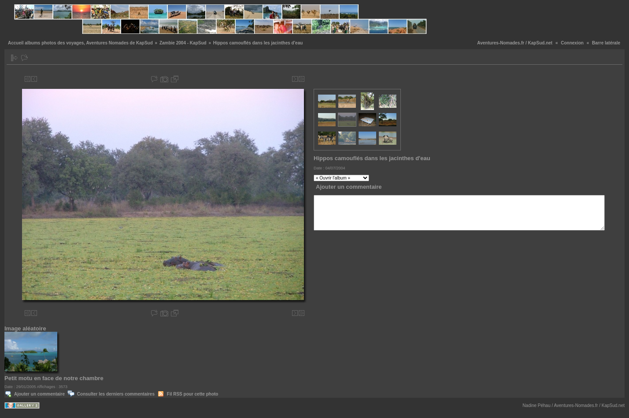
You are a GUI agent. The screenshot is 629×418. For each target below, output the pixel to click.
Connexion (572, 42)
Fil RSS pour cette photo (192, 394)
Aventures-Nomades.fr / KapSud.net (514, 42)
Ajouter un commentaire (39, 394)
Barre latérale (606, 42)
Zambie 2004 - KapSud (183, 42)
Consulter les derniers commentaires (116, 394)
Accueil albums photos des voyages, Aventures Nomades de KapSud (80, 42)
